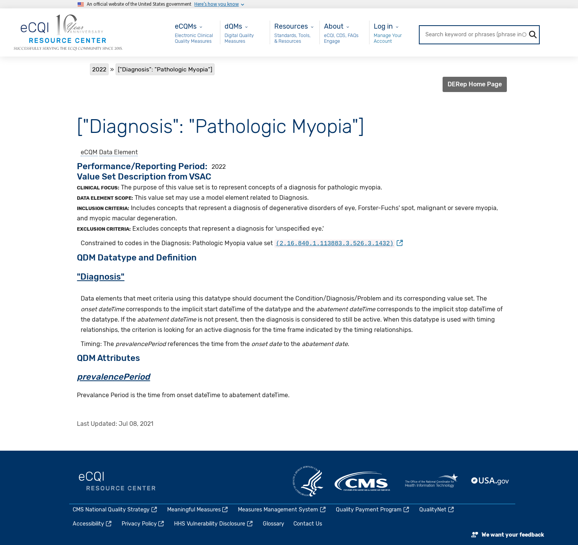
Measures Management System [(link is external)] (282, 509)
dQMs (233, 26)
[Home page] (68, 32)
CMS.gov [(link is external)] (363, 480)
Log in (383, 26)
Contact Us (307, 523)
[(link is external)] (338, 243)
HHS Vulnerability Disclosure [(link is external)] (214, 523)
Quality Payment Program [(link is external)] (373, 509)
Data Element (118, 152)
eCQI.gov (117, 480)
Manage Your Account (388, 38)
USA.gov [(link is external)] (490, 480)
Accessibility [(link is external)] (92, 523)
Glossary (273, 523)
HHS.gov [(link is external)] (308, 480)
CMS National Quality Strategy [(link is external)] (115, 509)
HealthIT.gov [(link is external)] (431, 480)
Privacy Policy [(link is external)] (143, 523)
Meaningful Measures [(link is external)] (198, 509)
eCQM (89, 152)
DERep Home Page (475, 84)
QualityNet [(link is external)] (437, 509)
